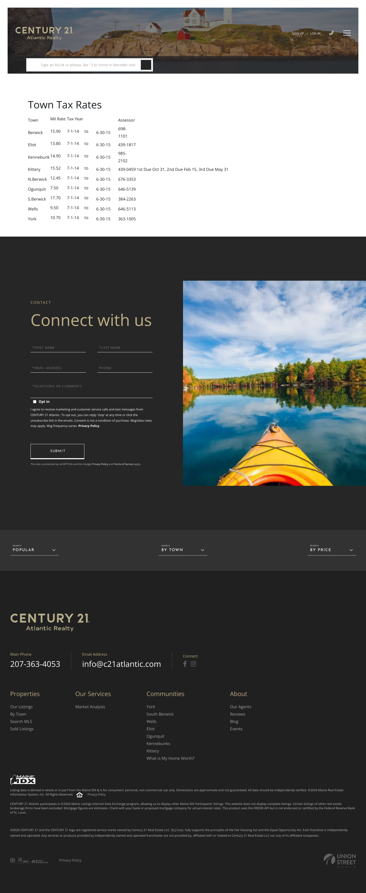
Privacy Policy (88, 426)
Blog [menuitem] (234, 721)
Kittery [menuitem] (153, 751)
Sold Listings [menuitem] (22, 729)
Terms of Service (123, 464)
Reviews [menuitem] (237, 714)
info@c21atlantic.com (121, 664)
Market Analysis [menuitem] (90, 706)
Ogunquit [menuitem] (155, 736)
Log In (315, 33)
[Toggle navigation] (347, 33)
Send (57, 451)
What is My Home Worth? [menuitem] (170, 758)
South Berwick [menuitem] (160, 714)
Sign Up (298, 33)
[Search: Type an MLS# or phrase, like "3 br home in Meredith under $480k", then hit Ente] (89, 65)
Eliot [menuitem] (151, 729)
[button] (146, 65)
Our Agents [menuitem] (240, 706)
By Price (320, 550)
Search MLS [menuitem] (21, 721)
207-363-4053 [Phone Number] (35, 664)
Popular (24, 550)
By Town (172, 550)
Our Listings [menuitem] (21, 706)
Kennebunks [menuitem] (158, 743)
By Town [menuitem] (18, 714)
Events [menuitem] (236, 729)
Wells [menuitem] (152, 721)
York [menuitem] (151, 706)
